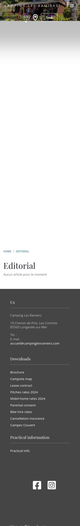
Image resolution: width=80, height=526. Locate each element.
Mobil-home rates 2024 (27, 398)
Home (7, 251)
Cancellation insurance (27, 418)
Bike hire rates (21, 412)
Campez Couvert (22, 425)
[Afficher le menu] (72, 6)
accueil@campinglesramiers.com (35, 343)
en (26, 16)
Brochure (17, 372)
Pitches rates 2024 (24, 392)
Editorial (22, 251)
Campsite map (21, 379)
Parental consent (23, 405)
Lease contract (21, 385)
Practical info (20, 451)
